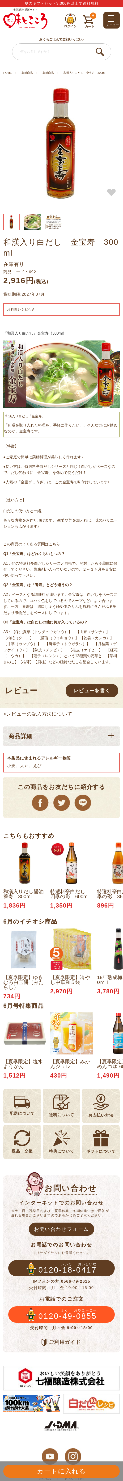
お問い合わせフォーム (61, 1229)
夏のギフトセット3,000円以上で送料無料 (61, 3)
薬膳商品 (27, 73)
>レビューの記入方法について (37, 714)
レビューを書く (91, 690)
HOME (7, 73)
